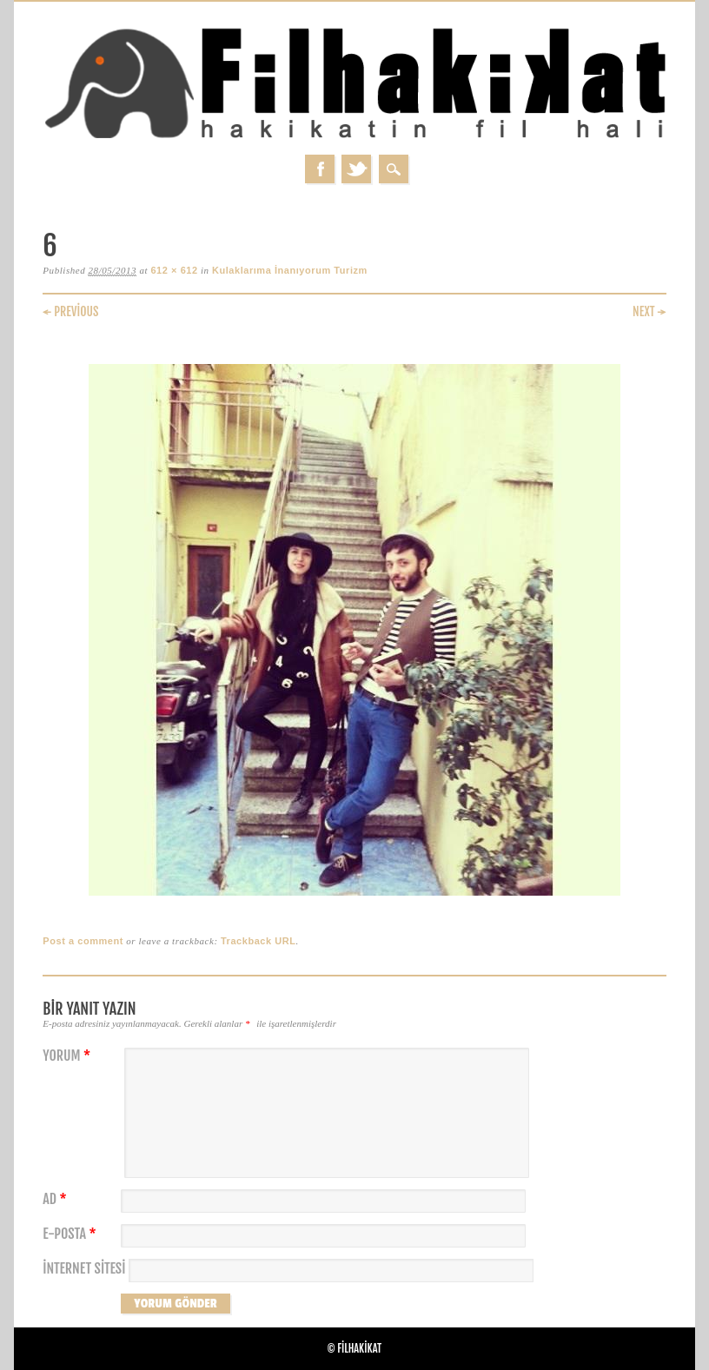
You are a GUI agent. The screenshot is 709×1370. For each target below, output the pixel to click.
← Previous (70, 311)
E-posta (71, 1234)
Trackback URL (258, 941)
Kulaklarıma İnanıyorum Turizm (290, 270)
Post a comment (83, 941)
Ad (56, 1199)
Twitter (356, 169)
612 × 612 (173, 270)
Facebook (320, 169)
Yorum (69, 1056)
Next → (649, 311)
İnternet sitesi (84, 1269)
